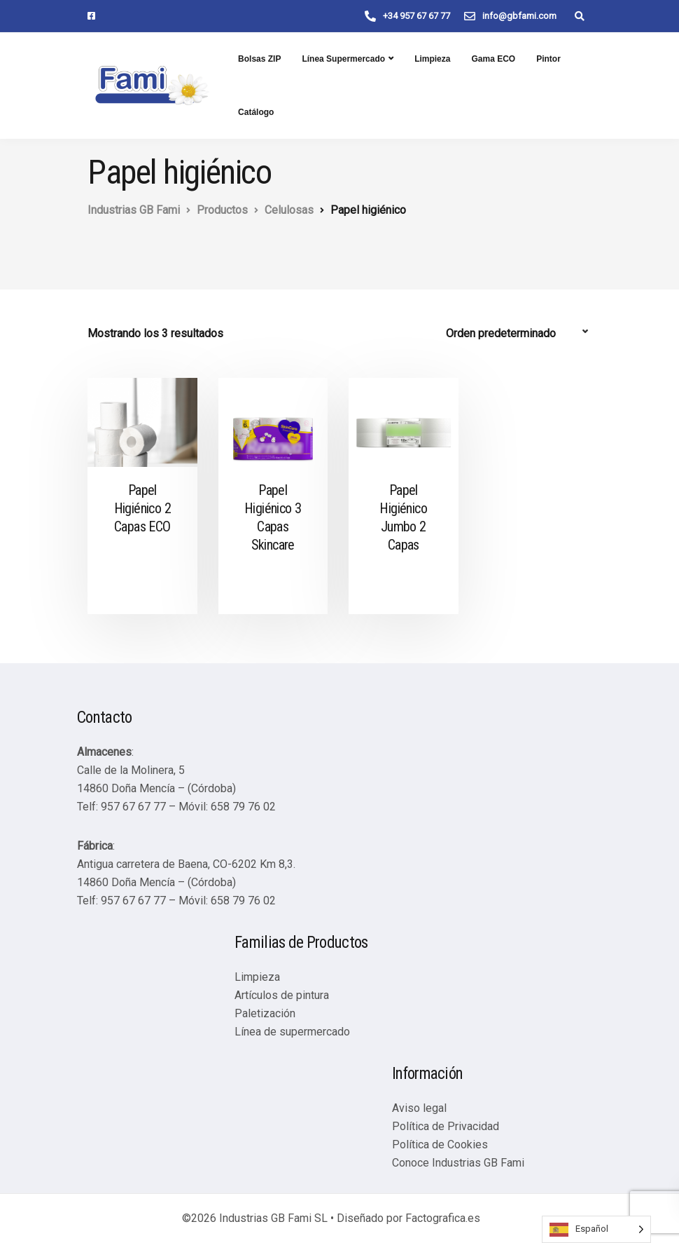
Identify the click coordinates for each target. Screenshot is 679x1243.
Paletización (264, 1013)
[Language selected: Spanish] (596, 1229)
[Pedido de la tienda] (519, 334)
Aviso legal (419, 1108)
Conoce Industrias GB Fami (458, 1162)
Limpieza (432, 59)
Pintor (548, 59)
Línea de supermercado (292, 1031)
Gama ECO (493, 59)
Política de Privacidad (445, 1126)
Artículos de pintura (281, 995)
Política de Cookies (440, 1144)
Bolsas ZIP (259, 59)
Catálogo (256, 112)
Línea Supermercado (343, 59)
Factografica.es (442, 1218)
